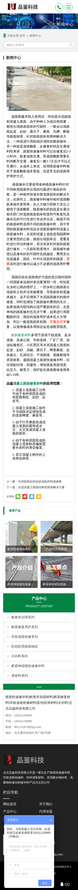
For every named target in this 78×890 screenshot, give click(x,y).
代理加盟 (45, 811)
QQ (65, 884)
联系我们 (45, 826)
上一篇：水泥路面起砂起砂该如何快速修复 (34, 481)
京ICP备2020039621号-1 (57, 866)
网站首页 (9, 804)
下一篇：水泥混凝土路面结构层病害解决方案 (35, 487)
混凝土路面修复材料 (28, 383)
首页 (22, 35)
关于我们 (45, 804)
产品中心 (9, 811)
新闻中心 (35, 35)
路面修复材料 (21, 335)
